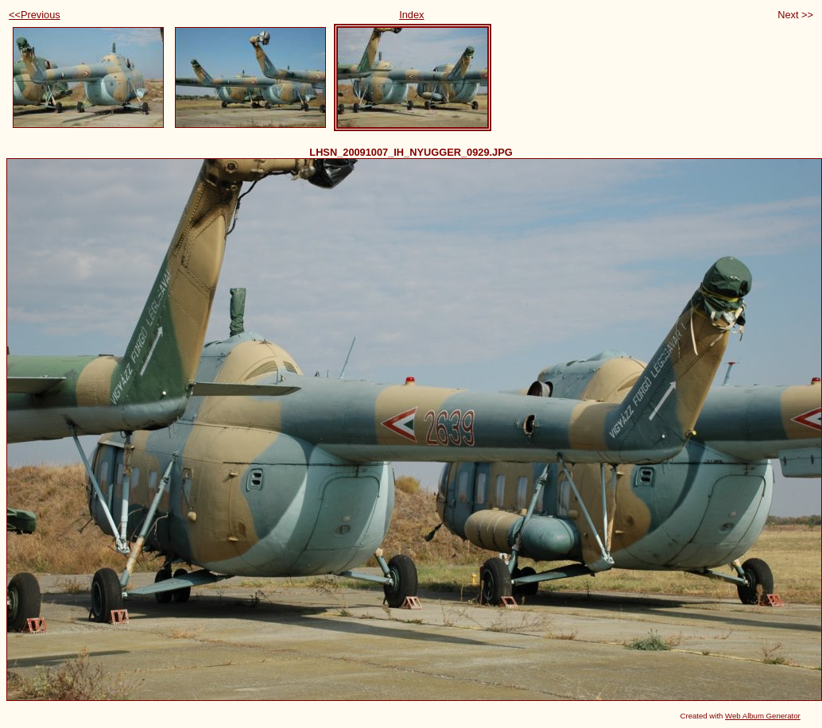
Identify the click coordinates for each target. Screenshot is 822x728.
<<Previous (34, 15)
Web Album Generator (763, 715)
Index (411, 15)
